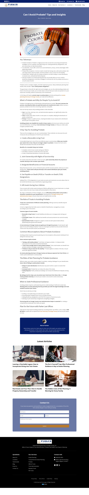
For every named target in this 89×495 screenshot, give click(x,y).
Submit (44, 426)
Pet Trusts (31, 470)
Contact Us (71, 1)
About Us (54, 5)
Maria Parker (48, 18)
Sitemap (56, 478)
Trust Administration (34, 466)
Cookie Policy (49, 478)
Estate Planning (32, 457)
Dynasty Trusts (32, 468)
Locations (70, 5)
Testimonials (78, 5)
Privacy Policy (34, 478)
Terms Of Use (42, 478)
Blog (83, 5)
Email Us (62, 1)
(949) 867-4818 (81, 1)
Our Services (62, 5)
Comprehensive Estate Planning (37, 459)
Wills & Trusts (32, 464)
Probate (31, 462)
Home (49, 5)
